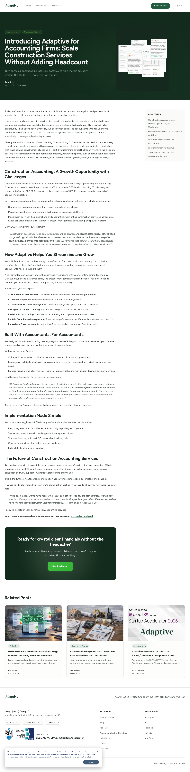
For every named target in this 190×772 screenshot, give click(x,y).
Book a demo (160, 5)
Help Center (105, 738)
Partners (41, 5)
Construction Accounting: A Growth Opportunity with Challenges (161, 123)
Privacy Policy (160, 763)
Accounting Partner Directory (113, 733)
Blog (102, 722)
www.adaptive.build (82, 516)
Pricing (28, 5)
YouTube (149, 738)
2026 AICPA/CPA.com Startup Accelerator (60, 737)
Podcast (104, 728)
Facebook (149, 728)
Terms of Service (177, 763)
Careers (103, 743)
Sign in (178, 5)
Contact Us (105, 748)
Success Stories (107, 717)
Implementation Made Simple (161, 148)
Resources (57, 5)
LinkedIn (148, 733)
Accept (91, 762)
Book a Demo (60, 566)
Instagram (150, 717)
